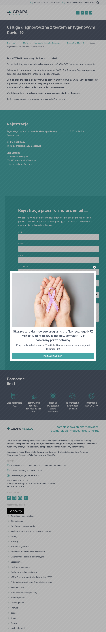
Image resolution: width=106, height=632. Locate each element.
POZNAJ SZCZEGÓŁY (53, 356)
